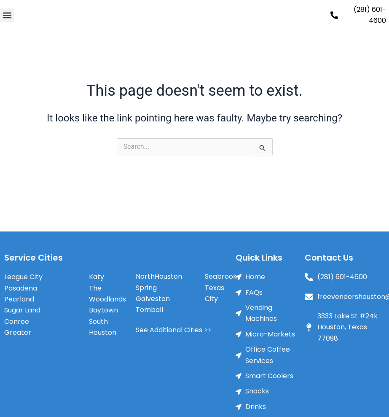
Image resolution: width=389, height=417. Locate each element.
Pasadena (20, 288)
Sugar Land (22, 310)
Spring (146, 288)
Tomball (149, 310)
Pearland (19, 299)
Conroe (16, 321)
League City (23, 277)
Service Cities (33, 258)
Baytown (103, 310)
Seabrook (221, 276)
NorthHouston (159, 276)
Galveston (153, 299)
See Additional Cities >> (174, 330)
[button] (7, 15)
